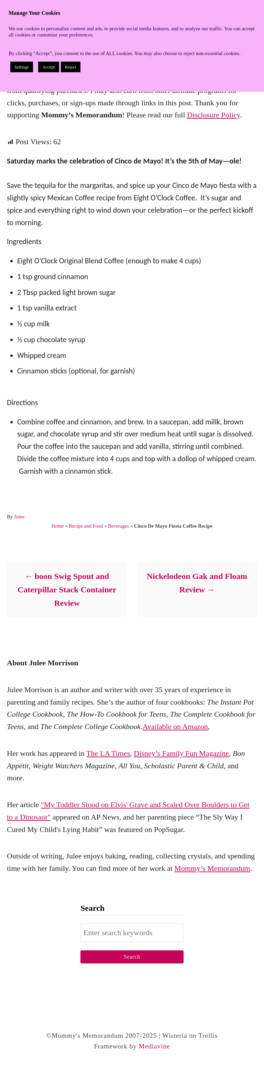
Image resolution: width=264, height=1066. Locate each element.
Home (58, 526)
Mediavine (154, 1046)
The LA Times (108, 753)
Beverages (118, 526)
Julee (19, 516)
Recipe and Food (86, 526)
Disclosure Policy (213, 114)
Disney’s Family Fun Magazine (181, 753)
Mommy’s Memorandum (212, 868)
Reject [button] (70, 67)
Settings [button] (21, 67)
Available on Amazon (175, 726)
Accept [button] (48, 67)
